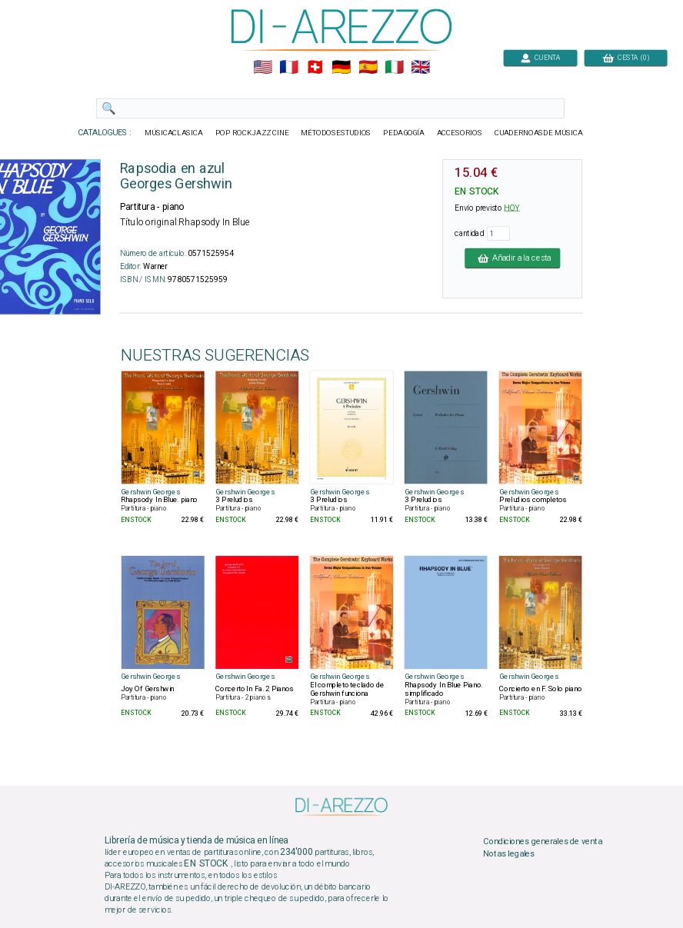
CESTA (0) (626, 57)
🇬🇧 (420, 67)
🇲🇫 (288, 67)
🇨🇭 (315, 67)
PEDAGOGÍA (404, 133)
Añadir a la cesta (512, 257)
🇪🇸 (368, 67)
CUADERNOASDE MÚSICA (539, 133)
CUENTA (540, 57)
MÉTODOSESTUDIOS (336, 133)
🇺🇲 (262, 67)
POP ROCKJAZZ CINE (252, 133)
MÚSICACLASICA (174, 133)
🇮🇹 (394, 67)
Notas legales (509, 853)
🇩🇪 (341, 67)
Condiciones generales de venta (542, 841)
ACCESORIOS (459, 133)
